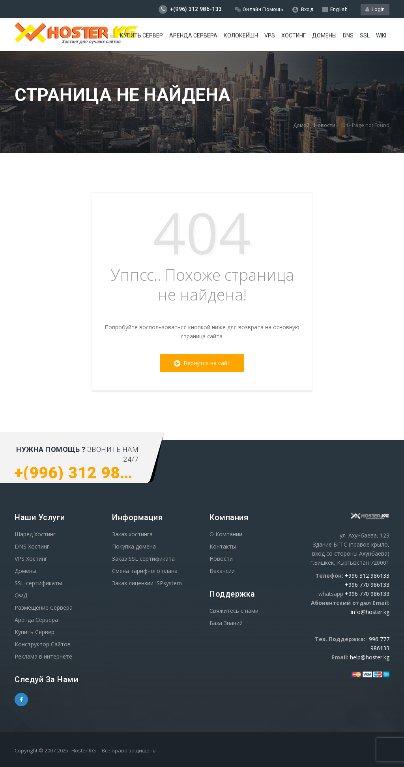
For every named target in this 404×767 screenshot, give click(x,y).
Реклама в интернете (43, 656)
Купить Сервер (141, 35)
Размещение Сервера (44, 607)
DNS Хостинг (32, 546)
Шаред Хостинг (35, 534)
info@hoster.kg (370, 612)
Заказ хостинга (132, 534)
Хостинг (293, 35)
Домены (324, 35)
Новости (324, 125)
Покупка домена (134, 546)
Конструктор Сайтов (43, 644)
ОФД (21, 595)
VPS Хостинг (31, 558)
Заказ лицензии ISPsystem (147, 583)
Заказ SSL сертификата (143, 558)
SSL (365, 35)
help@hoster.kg (369, 657)
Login (375, 9)
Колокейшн (241, 35)
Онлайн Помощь (259, 9)
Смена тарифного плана (145, 571)
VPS (269, 35)
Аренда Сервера (36, 619)
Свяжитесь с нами (233, 610)
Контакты (222, 546)
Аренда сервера (193, 35)
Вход (302, 9)
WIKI (381, 35)
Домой (301, 125)
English (335, 9)
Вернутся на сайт (202, 363)
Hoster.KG (83, 750)
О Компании (225, 534)
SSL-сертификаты (38, 583)
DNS (348, 35)
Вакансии (222, 571)
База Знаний (226, 623)
